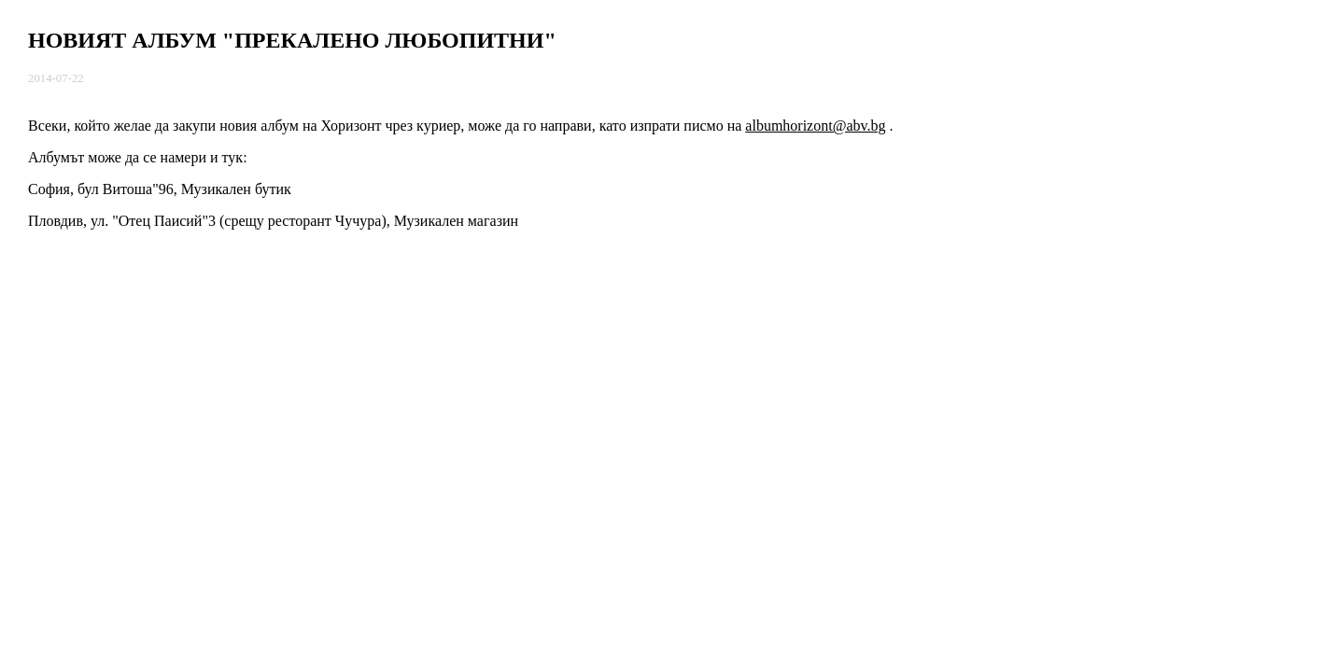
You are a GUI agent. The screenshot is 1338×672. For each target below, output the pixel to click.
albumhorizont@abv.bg (815, 125)
